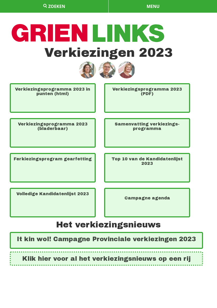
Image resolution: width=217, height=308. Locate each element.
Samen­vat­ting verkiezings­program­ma (147, 126)
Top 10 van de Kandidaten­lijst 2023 (147, 161)
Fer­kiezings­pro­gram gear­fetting (53, 159)
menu (153, 6)
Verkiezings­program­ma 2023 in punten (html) (52, 91)
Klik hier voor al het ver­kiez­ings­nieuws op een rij (106, 258)
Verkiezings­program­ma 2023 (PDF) (147, 91)
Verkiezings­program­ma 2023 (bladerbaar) (53, 126)
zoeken (54, 6)
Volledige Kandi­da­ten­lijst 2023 (52, 194)
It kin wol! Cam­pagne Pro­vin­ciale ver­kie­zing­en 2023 (106, 239)
